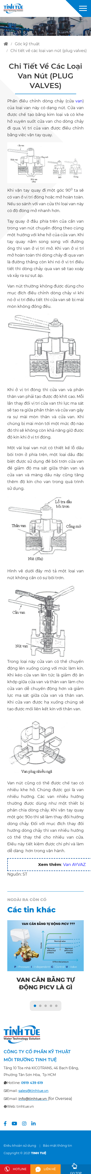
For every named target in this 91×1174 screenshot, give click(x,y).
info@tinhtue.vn (32, 1099)
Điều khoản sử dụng (20, 1145)
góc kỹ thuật (27, 44)
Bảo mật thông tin (57, 1145)
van (79, 101)
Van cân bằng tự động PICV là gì (46, 983)
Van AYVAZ (74, 864)
